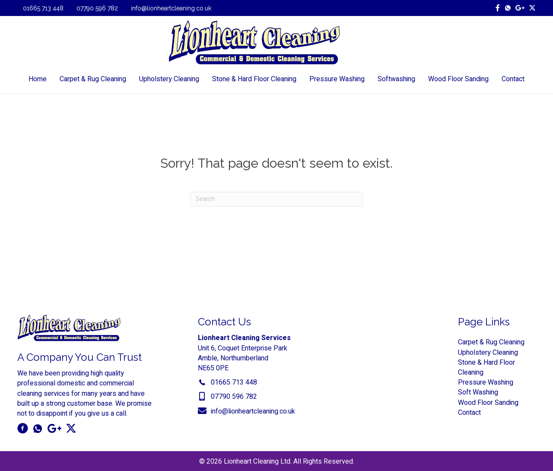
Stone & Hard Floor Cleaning (486, 367)
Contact (469, 412)
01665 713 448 (43, 8)
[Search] (276, 199)
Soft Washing (478, 393)
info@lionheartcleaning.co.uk (171, 8)
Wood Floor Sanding (488, 403)
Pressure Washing (485, 382)
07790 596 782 (97, 8)
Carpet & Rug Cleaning (491, 342)
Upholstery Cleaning (488, 352)
